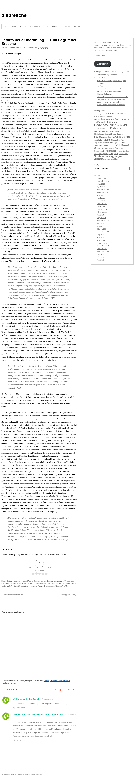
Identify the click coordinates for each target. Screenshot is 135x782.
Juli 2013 (100, 257)
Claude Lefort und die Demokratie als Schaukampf (38, 714)
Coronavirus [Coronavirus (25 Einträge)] (104, 125)
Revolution (31, 583)
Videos (54, 26)
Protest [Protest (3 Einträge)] (120, 151)
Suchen (97, 165)
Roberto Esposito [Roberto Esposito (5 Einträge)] (101, 153)
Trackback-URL (61, 586)
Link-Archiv (65, 26)
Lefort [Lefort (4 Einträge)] (113, 145)
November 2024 (103, 181)
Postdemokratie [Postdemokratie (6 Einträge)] (110, 150)
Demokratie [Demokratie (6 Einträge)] (99, 131)
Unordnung (56, 583)
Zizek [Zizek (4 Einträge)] (116, 159)
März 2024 (101, 184)
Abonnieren (102, 64)
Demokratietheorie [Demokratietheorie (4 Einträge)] (112, 131)
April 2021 (101, 187)
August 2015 (101, 223)
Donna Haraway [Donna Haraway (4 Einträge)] (117, 134)
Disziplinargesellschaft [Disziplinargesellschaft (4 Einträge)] (102, 134)
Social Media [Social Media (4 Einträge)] (123, 154)
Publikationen (35, 26)
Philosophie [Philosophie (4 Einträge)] (98, 151)
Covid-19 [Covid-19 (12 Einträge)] (121, 125)
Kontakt (77, 26)
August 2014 (101, 235)
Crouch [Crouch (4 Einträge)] (107, 129)
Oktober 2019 (102, 204)
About (14, 26)
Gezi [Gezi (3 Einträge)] (105, 137)
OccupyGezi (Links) (69, 595)
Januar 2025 (101, 178)
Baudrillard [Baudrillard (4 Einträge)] (126, 119)
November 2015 (103, 220)
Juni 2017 (100, 215)
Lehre (46, 26)
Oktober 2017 (102, 212)
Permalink (8, 586)
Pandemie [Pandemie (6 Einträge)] (118, 148)
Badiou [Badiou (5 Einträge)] (118, 119)
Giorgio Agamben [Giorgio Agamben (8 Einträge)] (103, 139)
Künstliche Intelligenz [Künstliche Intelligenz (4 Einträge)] (102, 145)
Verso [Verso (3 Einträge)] (112, 159)
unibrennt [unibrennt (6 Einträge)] (98, 158)
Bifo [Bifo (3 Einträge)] (95, 122)
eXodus (100, 86)
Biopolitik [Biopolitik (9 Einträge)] (103, 121)
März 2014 (101, 240)
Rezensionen (38, 581)
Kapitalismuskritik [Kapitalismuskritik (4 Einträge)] (101, 143)
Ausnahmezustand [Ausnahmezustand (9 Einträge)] (104, 118)
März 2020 (101, 201)
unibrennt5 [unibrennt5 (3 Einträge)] (106, 159)
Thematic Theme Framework (33, 774)
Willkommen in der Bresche (12, 595)
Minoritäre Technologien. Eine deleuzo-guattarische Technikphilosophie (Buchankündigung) (111, 91)
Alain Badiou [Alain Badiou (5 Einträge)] (120, 114)
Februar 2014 (102, 243)
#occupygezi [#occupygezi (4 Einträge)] (98, 114)
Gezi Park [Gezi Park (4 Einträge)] (111, 137)
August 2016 (101, 218)
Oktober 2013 (102, 249)
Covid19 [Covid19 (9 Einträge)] (99, 128)
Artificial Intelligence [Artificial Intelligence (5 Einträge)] (103, 116)
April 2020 (101, 198)
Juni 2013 (100, 260)
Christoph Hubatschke (15, 48)
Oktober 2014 (102, 229)
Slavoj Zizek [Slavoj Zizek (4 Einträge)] (113, 154)
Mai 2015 (100, 226)
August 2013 (101, 254)
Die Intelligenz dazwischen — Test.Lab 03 (112, 97)
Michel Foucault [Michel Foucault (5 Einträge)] (122, 145)
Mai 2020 (100, 195)
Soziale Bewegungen (43, 583)
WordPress (12, 774)
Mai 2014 (100, 237)
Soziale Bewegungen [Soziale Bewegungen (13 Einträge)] (108, 156)
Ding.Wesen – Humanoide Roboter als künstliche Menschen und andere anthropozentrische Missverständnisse (111, 102)
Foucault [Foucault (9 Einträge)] (99, 136)
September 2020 (103, 192)
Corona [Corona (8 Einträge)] (113, 121)
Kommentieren (23, 586)
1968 (64, 581)
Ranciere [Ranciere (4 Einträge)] (126, 151)
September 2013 (103, 251)
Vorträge (23, 26)
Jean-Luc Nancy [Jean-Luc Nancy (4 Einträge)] (119, 140)
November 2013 (103, 246)
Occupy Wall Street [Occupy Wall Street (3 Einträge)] (108, 148)
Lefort (24, 583)
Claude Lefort (6, 583)
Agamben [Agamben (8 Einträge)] (109, 113)
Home (5, 26)
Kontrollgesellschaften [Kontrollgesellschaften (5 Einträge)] (117, 142)
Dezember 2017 (103, 209)
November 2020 (103, 190)
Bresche (70, 581)
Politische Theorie (26, 581)
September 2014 (103, 232)
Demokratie (17, 583)
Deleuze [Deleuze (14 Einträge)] (115, 128)
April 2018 (101, 206)
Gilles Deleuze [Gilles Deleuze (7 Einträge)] (122, 136)
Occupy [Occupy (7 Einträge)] (98, 147)
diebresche (14, 15)
